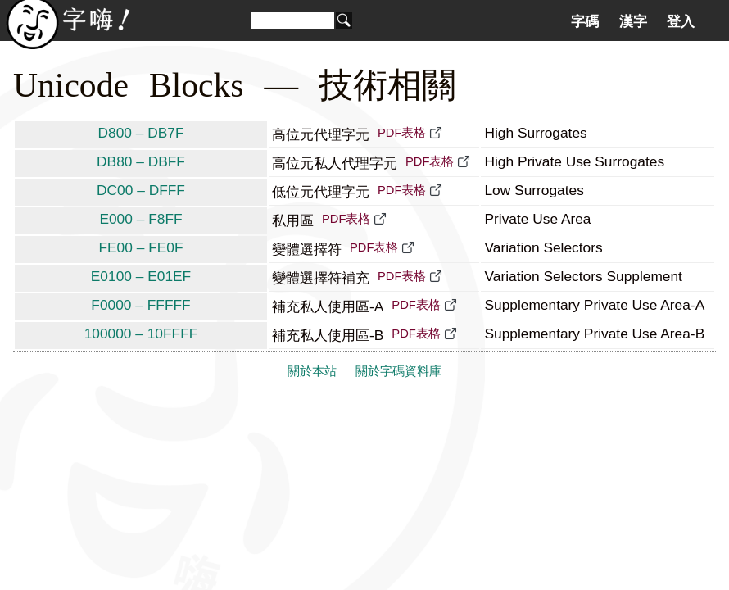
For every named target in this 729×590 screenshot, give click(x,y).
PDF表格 (402, 132)
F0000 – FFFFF (140, 305)
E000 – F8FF (140, 219)
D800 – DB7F (141, 133)
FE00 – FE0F (140, 247)
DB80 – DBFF (141, 161)
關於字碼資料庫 (398, 371)
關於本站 (312, 371)
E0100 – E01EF (141, 276)
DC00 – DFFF (141, 190)
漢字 (633, 21)
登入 (681, 21)
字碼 (585, 21)
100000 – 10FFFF (141, 333)
